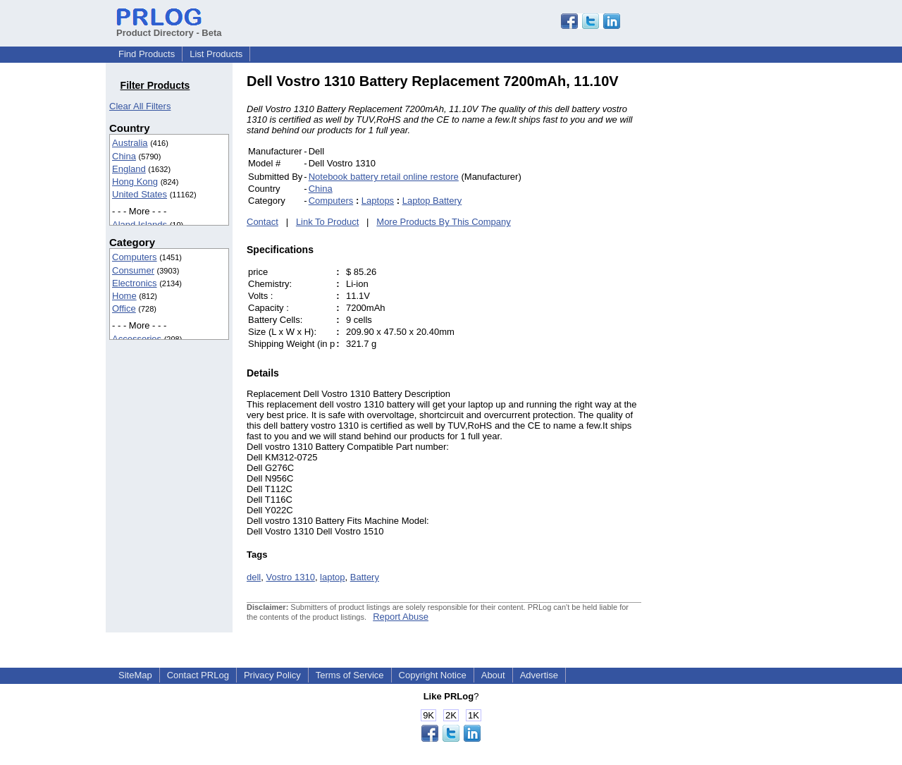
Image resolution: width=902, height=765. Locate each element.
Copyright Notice (433, 675)
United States (139, 194)
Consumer (133, 270)
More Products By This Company (443, 221)
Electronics (134, 283)
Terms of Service (350, 675)
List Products (216, 54)
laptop (332, 577)
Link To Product (327, 221)
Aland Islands (139, 224)
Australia (130, 142)
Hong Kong (135, 181)
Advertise (539, 675)
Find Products (146, 54)
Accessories (136, 338)
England (129, 169)
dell (254, 577)
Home (124, 295)
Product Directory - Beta (169, 27)
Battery (364, 577)
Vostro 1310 (290, 577)
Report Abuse (400, 616)
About (493, 675)
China (124, 156)
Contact (262, 221)
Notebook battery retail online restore (384, 176)
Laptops (378, 200)
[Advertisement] (736, 284)
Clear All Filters (140, 106)
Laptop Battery (432, 200)
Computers (134, 257)
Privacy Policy (272, 675)
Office (124, 308)
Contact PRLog (198, 675)
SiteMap (135, 675)
